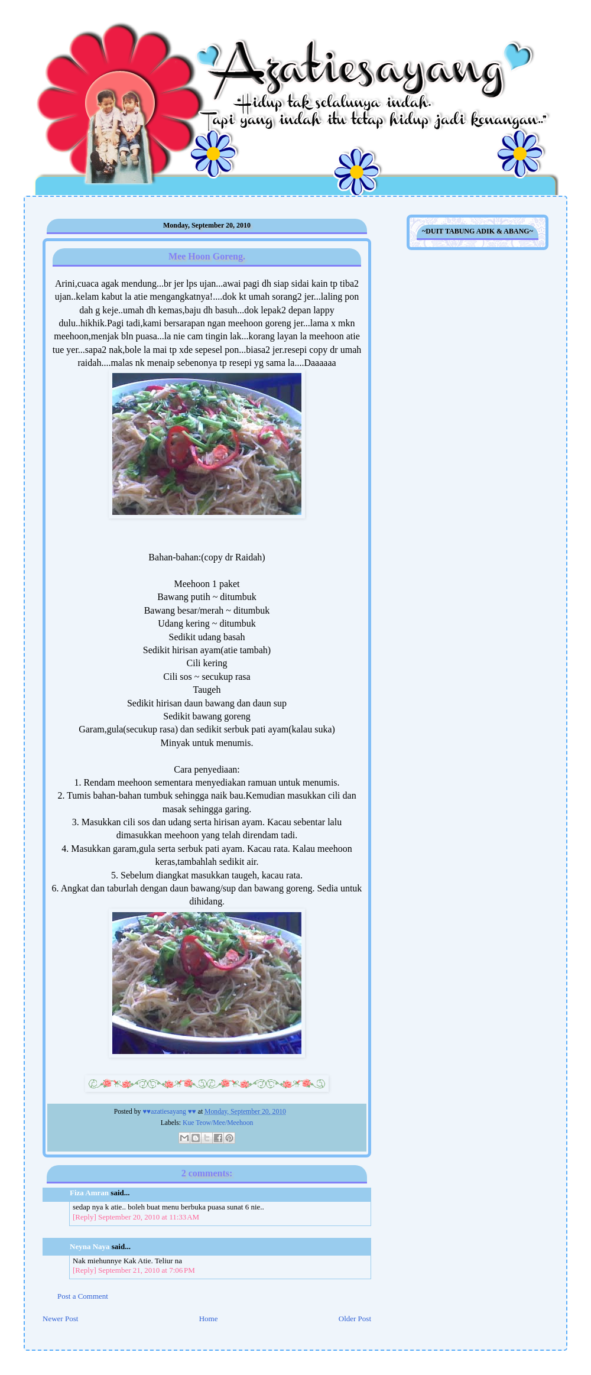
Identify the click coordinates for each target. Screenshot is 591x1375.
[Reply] (84, 1216)
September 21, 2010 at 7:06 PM (146, 1270)
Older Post (355, 1318)
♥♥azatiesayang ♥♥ (169, 1111)
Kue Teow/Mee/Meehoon (218, 1123)
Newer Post (60, 1318)
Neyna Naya (90, 1246)
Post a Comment (82, 1296)
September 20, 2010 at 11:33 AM (148, 1216)
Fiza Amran (89, 1192)
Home (208, 1318)
